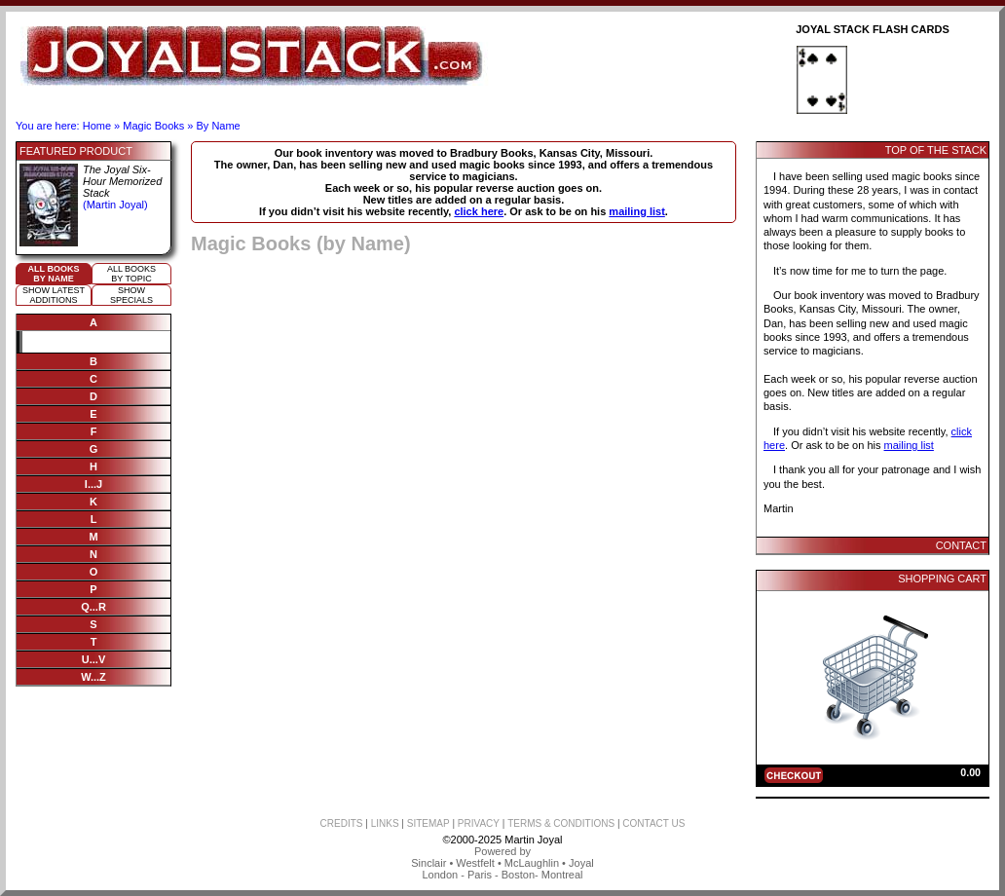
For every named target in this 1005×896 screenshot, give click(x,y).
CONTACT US (653, 823)
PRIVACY (479, 823)
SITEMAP (428, 823)
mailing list (636, 211)
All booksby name (54, 273)
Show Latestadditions (53, 295)
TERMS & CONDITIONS (560, 823)
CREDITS (341, 823)
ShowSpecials (131, 295)
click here (478, 211)
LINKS (385, 823)
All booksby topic (131, 273)
